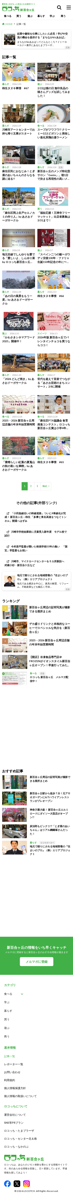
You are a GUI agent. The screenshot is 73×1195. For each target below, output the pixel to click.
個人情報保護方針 (15, 1088)
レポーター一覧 (13, 1064)
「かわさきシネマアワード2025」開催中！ (18, 339)
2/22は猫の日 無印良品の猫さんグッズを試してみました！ (53, 91)
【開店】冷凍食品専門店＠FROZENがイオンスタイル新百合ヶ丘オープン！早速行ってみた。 (49, 661)
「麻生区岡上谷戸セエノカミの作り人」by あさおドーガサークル (18, 216)
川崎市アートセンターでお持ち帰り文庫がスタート (18, 131)
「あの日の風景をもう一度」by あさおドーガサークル (17, 299)
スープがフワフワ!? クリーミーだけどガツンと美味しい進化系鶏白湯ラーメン (53, 133)
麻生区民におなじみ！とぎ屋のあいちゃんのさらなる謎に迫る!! (18, 174)
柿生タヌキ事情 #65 (50, 462)
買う (18, 15)
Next (45, 486)
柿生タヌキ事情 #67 (15, 88)
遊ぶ (30, 15)
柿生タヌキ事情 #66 (50, 296)
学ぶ (52, 15)
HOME (9, 24)
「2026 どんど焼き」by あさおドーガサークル (18, 380)
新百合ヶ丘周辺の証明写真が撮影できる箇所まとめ (49, 609)
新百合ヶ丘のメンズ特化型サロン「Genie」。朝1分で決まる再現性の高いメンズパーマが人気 (53, 175)
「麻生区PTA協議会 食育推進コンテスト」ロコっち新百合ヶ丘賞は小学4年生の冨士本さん (53, 424)
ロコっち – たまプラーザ (19, 1130)
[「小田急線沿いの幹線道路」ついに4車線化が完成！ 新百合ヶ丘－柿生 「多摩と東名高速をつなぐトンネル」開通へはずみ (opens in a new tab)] (36, 517)
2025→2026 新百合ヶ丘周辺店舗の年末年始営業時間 (18, 422)
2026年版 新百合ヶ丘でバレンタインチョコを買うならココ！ (53, 341)
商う (63, 15)
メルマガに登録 (36, 961)
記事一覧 (21, 24)
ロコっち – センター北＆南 (20, 1138)
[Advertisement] (36, 724)
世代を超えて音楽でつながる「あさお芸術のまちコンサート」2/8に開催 (53, 382)
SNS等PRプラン (14, 1122)
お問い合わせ (12, 1072)
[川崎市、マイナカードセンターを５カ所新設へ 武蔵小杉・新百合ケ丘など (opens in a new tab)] (36, 563)
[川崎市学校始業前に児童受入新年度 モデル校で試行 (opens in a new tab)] (36, 534)
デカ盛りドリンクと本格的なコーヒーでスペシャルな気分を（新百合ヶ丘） (49, 628)
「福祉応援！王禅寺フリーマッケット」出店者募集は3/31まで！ (53, 216)
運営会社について (15, 1114)
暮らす (41, 15)
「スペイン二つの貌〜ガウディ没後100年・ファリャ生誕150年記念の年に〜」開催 (53, 258)
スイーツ (42, 333)
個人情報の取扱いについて (20, 1096)
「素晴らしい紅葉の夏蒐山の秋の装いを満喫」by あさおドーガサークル (18, 465)
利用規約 (9, 1080)
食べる (7, 15)
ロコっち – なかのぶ (16, 1146)
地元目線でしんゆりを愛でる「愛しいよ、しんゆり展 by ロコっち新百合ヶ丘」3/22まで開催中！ (18, 258)
